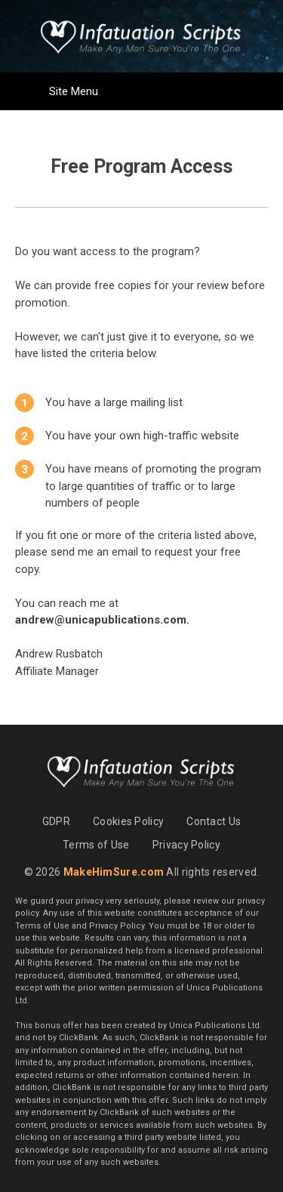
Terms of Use (96, 845)
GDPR (56, 821)
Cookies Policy (128, 821)
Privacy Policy (186, 845)
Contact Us (213, 821)
